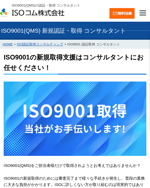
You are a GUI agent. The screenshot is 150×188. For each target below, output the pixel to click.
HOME (8, 44)
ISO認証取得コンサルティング (40, 44)
